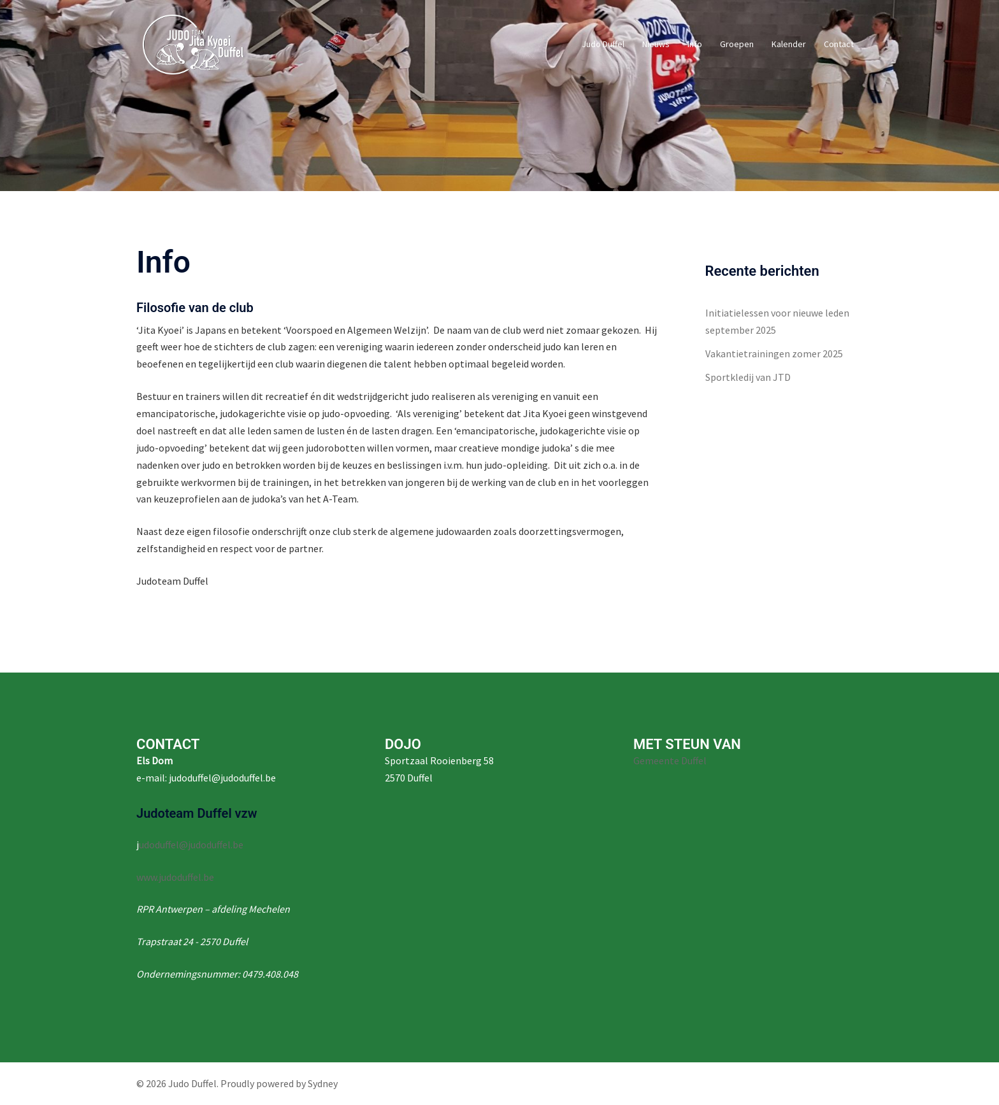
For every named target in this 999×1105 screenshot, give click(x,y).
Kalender (789, 44)
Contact (839, 44)
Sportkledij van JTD (748, 377)
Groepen (737, 44)
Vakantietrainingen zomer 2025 (774, 353)
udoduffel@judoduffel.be (191, 844)
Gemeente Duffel (670, 760)
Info (694, 44)
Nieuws (656, 44)
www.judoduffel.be (175, 877)
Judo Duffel (603, 44)
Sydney (323, 1083)
